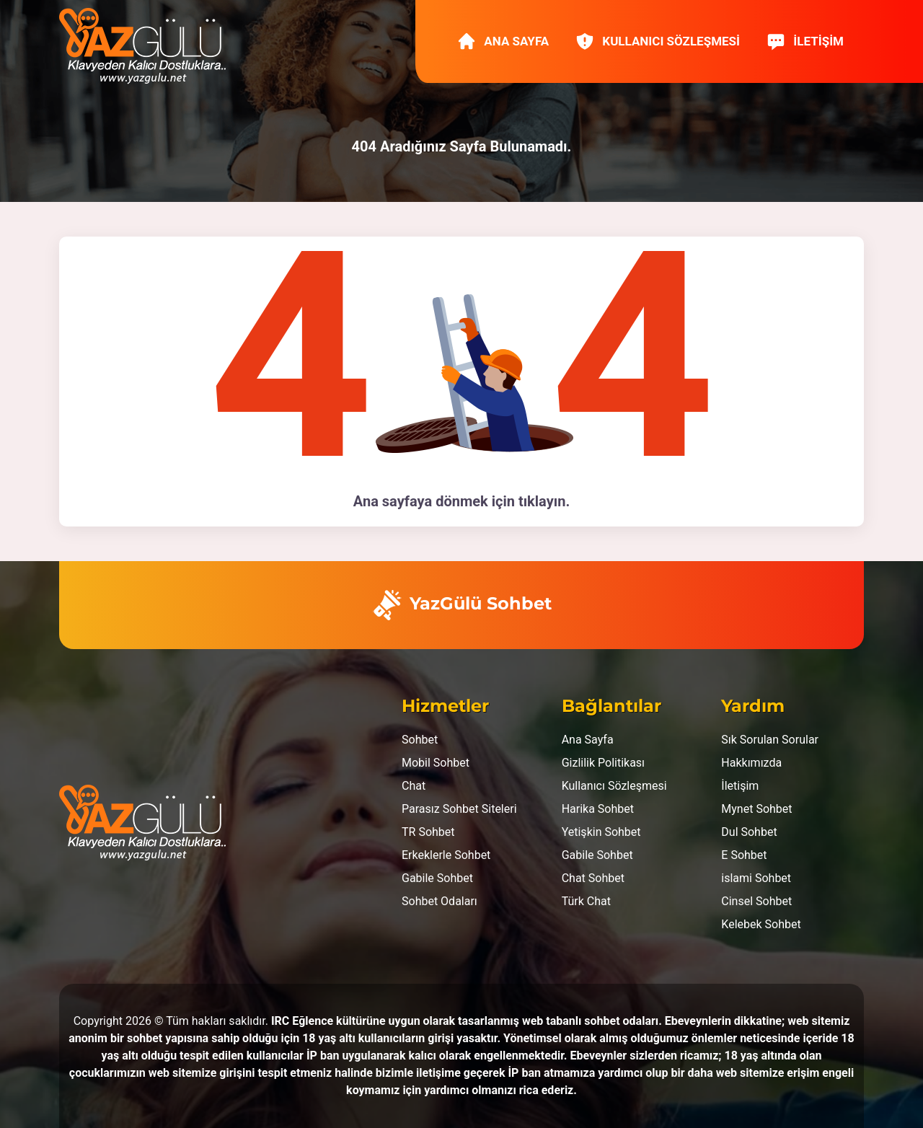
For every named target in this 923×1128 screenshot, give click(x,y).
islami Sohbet (756, 878)
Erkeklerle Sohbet (446, 855)
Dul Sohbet (749, 832)
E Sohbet (744, 855)
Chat (413, 786)
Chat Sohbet (593, 878)
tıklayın (542, 501)
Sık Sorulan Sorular (769, 739)
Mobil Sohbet (435, 763)
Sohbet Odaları (439, 901)
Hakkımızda (751, 763)
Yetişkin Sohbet (601, 832)
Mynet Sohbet (756, 809)
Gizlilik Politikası (603, 763)
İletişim (805, 41)
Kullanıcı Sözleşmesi (657, 41)
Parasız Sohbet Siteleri (459, 809)
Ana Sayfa (502, 41)
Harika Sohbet (598, 809)
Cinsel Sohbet (756, 901)
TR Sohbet (428, 832)
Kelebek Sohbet (760, 924)
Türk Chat (586, 901)
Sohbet (420, 739)
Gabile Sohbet (437, 878)
